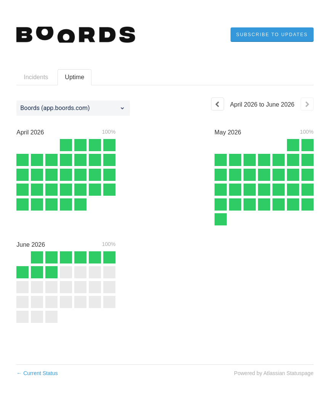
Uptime (74, 77)
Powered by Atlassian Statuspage (274, 373)
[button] (272, 34)
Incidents (36, 77)
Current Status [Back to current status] (37, 373)
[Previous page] (217, 103)
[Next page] (307, 103)
